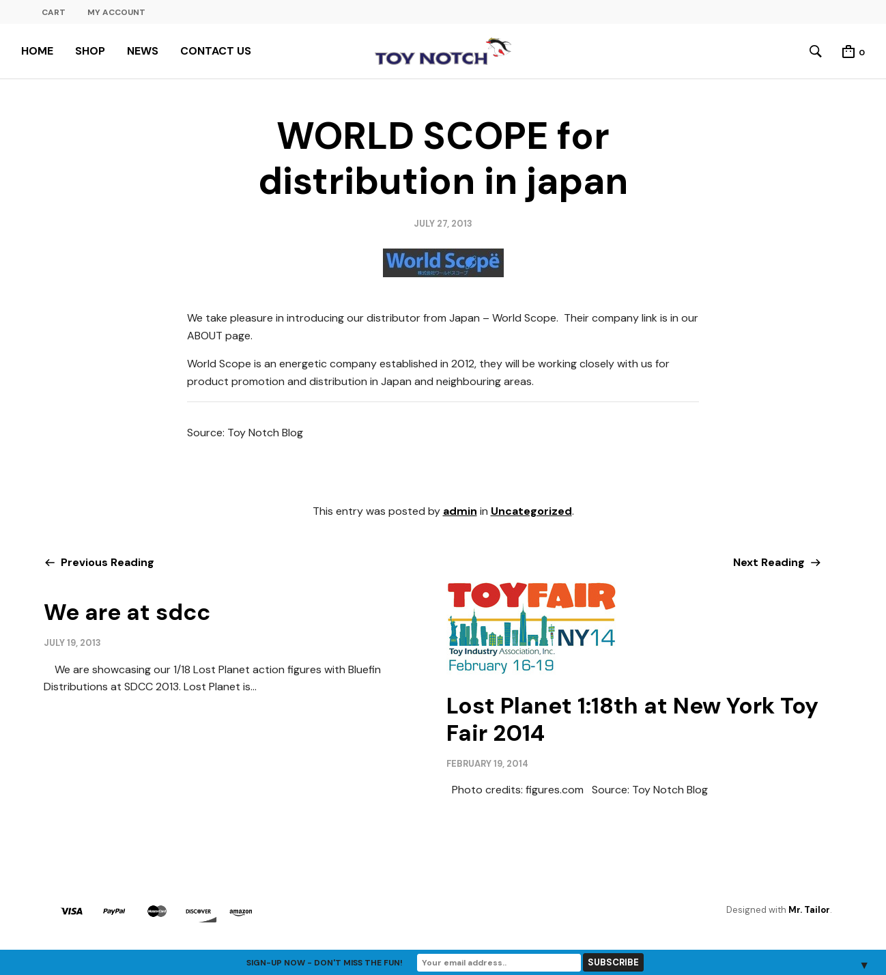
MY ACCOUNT (116, 12)
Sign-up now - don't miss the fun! (324, 962)
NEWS (142, 51)
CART (54, 12)
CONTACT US (215, 51)
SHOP (90, 51)
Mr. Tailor (809, 910)
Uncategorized (531, 511)
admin (460, 511)
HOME (37, 51)
